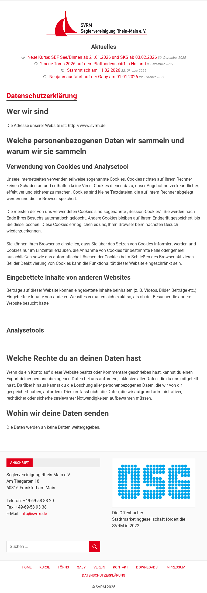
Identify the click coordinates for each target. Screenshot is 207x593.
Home (27, 567)
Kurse (44, 567)
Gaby (81, 567)
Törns (63, 567)
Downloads (147, 567)
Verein (99, 567)
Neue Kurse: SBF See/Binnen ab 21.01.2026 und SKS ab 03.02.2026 (92, 57)
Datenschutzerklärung (103, 575)
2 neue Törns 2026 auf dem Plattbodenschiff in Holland (93, 63)
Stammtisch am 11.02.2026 (93, 70)
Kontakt (120, 567)
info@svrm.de (33, 513)
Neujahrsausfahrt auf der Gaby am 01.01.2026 (93, 76)
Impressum (175, 567)
